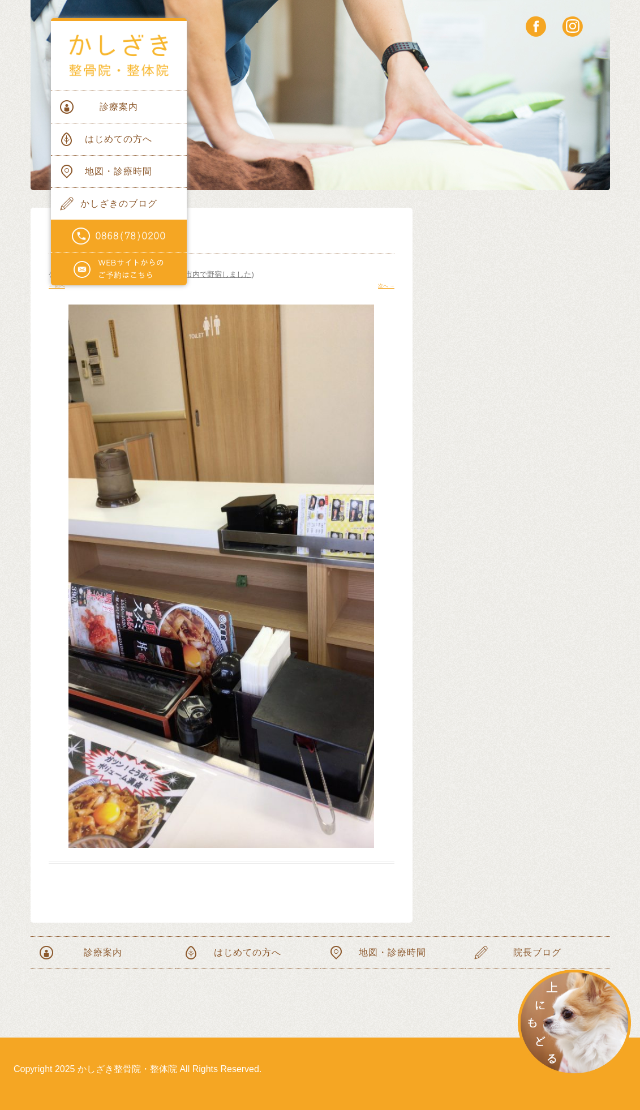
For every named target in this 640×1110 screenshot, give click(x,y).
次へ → (386, 286)
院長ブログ (537, 952)
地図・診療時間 (118, 171)
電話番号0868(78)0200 (119, 236)
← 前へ (57, 286)
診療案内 (119, 107)
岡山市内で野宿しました (210, 274)
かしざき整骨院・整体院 (119, 56)
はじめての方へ (118, 139)
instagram (572, 26)
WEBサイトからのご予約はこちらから (119, 269)
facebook (536, 26)
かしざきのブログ (118, 203)
